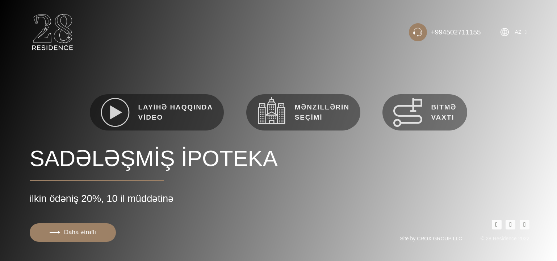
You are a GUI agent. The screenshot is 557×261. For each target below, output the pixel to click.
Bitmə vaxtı (424, 112)
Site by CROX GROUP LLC (431, 238)
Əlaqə (56, 95)
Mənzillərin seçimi (303, 110)
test (52, 119)
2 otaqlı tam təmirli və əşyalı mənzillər (113, 107)
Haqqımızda (66, 70)
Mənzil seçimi (70, 83)
